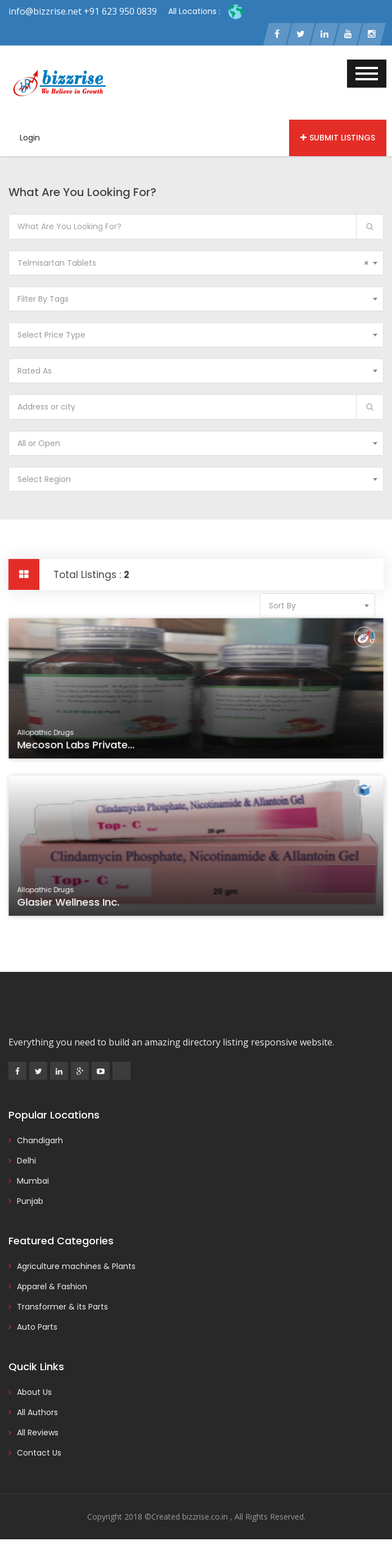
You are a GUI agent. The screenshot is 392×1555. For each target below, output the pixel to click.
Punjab (30, 1202)
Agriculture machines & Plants (76, 1267)
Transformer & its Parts (62, 1307)
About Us (34, 1393)
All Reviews (37, 1433)
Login (30, 138)
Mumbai (33, 1182)
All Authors (37, 1413)
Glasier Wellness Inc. (73, 905)
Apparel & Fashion (52, 1287)
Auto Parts (37, 1328)
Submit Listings (337, 138)
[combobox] (196, 264)
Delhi (26, 1161)
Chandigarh (40, 1141)
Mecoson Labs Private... (80, 747)
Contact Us (39, 1453)
